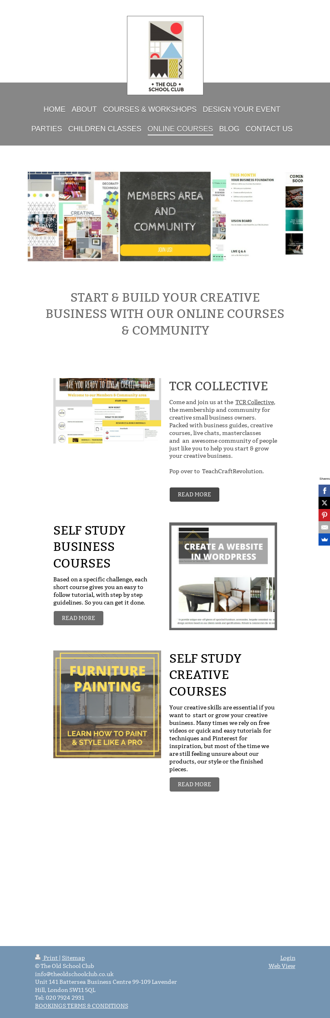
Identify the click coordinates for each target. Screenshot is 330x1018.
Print (47, 957)
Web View (282, 966)
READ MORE (194, 494)
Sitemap (73, 957)
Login (287, 957)
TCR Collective (255, 402)
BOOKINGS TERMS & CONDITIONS (81, 1005)
